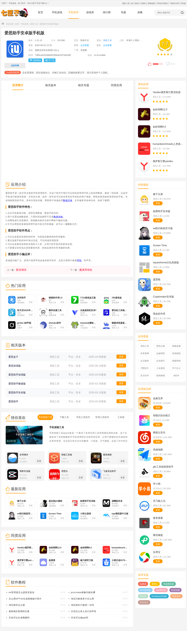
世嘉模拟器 (168, 584)
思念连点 (144, 602)
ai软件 (176, 375)
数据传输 (58, 216)
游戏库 (90, 12)
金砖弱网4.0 (159, 126)
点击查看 (84, 45)
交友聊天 (160, 361)
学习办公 (176, 368)
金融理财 (160, 353)
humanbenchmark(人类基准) (168, 144)
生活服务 (144, 361)
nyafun (143, 584)
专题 (123, 12)
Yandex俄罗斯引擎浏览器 (167, 92)
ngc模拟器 (161, 590)
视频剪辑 (176, 361)
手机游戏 (57, 12)
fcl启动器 (175, 590)
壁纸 (79, 260)
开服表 (143, 3)
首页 (40, 12)
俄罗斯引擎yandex (163, 161)
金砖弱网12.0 (160, 109)
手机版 (183, 3)
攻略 (140, 12)
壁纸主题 (160, 346)
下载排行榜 (174, 3)
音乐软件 (144, 375)
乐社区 (143, 596)
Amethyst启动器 (159, 596)
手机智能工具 (56, 427)
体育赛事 (144, 353)
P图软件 (145, 368)
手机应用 (24, 24)
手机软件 (73, 12)
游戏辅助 (176, 353)
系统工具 (34, 24)
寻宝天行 (176, 596)
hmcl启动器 (145, 590)
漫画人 (155, 584)
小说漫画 (160, 368)
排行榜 (107, 12)
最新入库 (126, 3)
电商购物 (160, 375)
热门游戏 (135, 3)
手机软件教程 (162, 3)
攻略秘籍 (151, 3)
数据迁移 (67, 200)
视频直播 (176, 346)
